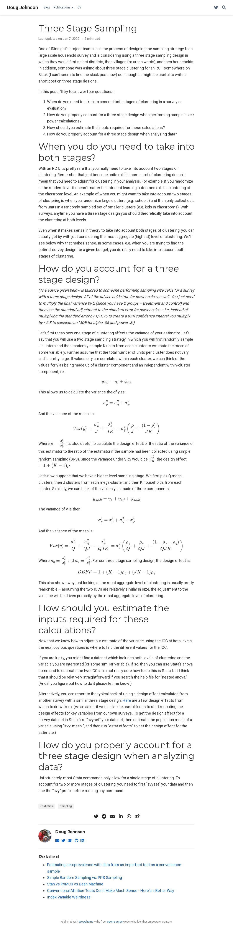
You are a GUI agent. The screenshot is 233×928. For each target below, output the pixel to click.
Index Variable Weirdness (69, 897)
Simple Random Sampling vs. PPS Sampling (84, 877)
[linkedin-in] (120, 816)
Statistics (47, 806)
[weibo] (137, 816)
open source (115, 921)
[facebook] (104, 816)
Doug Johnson (22, 7)
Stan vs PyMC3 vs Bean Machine (75, 884)
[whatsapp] (129, 816)
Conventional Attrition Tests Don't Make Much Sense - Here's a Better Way (110, 890)
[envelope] (112, 816)
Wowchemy (86, 921)
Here (127, 700)
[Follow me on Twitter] (216, 7)
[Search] (224, 7)
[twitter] (96, 816)
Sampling (66, 806)
